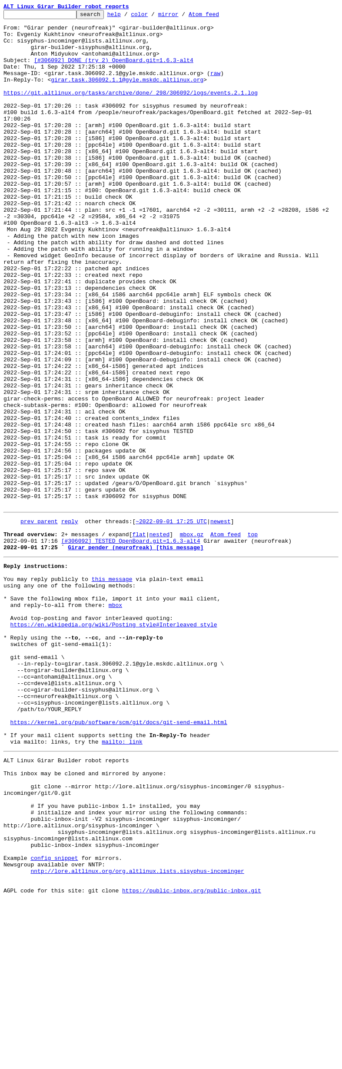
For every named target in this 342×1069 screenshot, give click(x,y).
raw (215, 86)
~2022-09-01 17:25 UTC (171, 621)
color (152, 16)
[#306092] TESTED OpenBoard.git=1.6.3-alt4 (130, 645)
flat (139, 637)
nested (159, 637)
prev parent (39, 621)
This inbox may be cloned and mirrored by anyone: (84, 919)
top (253, 637)
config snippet (54, 1020)
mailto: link (122, 883)
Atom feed (217, 16)
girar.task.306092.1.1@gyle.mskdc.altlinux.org (127, 94)
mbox (115, 719)
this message (112, 688)
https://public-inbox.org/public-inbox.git (191, 1059)
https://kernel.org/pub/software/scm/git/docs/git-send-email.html (118, 860)
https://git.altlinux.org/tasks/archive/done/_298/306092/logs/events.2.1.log (130, 109)
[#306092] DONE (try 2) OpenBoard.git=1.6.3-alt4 (113, 70)
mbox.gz (192, 637)
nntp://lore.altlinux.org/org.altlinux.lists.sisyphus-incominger (137, 1036)
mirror (182, 16)
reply (69, 621)
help (127, 16)
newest (220, 621)
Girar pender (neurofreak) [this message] (135, 652)
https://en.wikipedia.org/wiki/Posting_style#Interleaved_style (113, 743)
